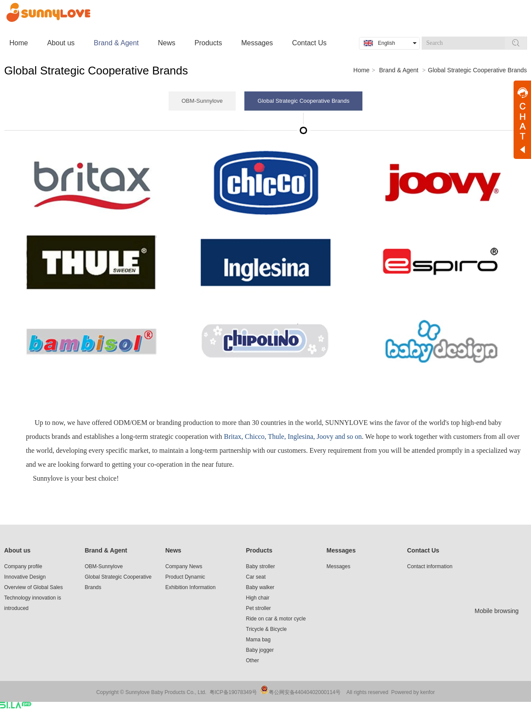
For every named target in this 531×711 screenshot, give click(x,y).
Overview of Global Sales (33, 587)
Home (361, 70)
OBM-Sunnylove (104, 566)
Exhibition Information (191, 587)
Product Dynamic (185, 577)
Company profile (23, 566)
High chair (258, 598)
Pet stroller (258, 608)
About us (17, 550)
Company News (184, 566)
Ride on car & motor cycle (276, 619)
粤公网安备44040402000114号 (305, 692)
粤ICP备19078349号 (233, 692)
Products (259, 550)
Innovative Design (25, 577)
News (174, 550)
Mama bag (258, 640)
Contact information (430, 566)
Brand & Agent (398, 70)
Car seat (256, 577)
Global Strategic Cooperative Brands (477, 70)
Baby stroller (260, 566)
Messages (341, 550)
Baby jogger (260, 650)
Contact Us (423, 550)
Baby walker (260, 587)
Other (252, 660)
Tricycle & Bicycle (266, 629)
